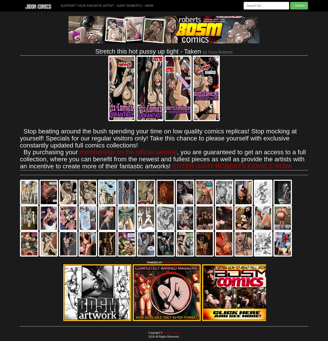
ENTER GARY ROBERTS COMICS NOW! (232, 166)
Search (299, 5)
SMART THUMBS (172, 262)
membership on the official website (128, 152)
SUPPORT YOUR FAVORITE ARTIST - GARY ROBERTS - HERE (107, 5)
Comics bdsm (171, 332)
